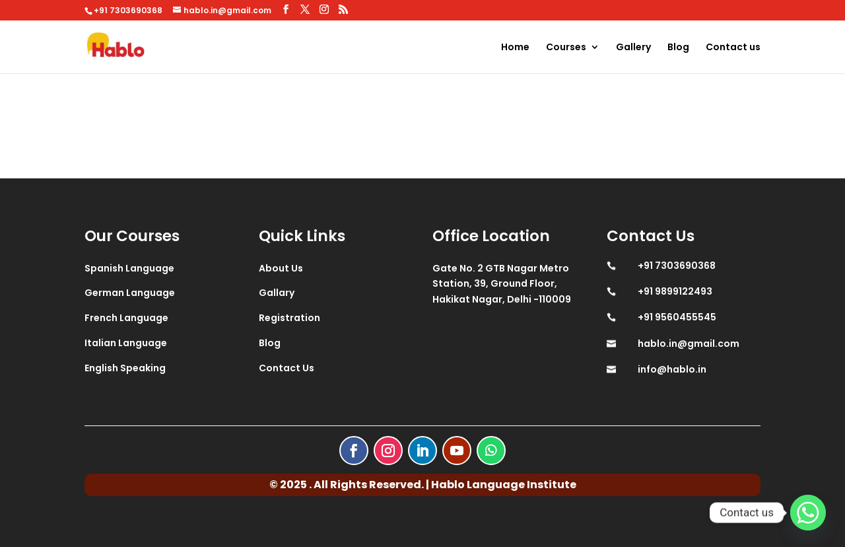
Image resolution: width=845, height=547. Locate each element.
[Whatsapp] (808, 512)
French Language (126, 317)
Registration (289, 317)
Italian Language (125, 342)
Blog (678, 48)
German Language (129, 292)
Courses (566, 48)
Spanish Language (129, 268)
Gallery (633, 48)
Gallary (276, 292)
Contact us (733, 48)
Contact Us (286, 368)
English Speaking (125, 368)
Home (515, 48)
